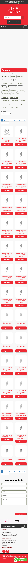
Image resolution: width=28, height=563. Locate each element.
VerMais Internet (12, 556)
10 (24, 120)
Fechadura (20, 83)
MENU (3, 27)
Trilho (11, 107)
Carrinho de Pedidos (14, 22)
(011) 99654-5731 (14, 2)
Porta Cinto (5, 97)
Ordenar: (3, 111)
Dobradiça (12, 83)
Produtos (7, 73)
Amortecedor (5, 76)
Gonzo (20, 87)
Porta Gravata (14, 97)
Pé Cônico (13, 90)
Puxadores (22, 100)
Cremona (17, 80)
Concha (11, 80)
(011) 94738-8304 (18, 1)
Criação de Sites (21, 556)
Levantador (5, 90)
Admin (4, 558)
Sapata (4, 104)
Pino (13, 93)
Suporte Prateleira (12, 104)
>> (7, 122)
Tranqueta (4, 107)
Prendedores (5, 100)
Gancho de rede (12, 87)
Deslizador (4, 83)
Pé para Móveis (6, 93)
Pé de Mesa (21, 90)
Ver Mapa (4, 545)
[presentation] (11, 509)
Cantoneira (20, 76)
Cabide (13, 76)
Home (2, 73)
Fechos (4, 87)
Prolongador (14, 100)
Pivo (18, 93)
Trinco (16, 107)
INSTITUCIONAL (8, 526)
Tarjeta (21, 104)
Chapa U (4, 80)
